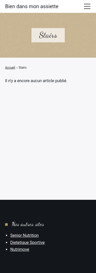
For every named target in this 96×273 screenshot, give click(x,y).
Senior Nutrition (24, 235)
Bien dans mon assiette (31, 6)
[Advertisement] (48, 134)
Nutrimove (19, 249)
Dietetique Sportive (27, 242)
